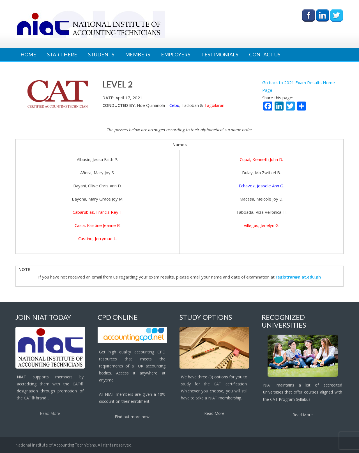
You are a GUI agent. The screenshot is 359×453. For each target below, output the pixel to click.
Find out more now (132, 416)
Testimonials (219, 54)
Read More (50, 413)
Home (28, 54)
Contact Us (264, 54)
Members (137, 54)
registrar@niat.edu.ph (298, 277)
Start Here (62, 54)
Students (101, 54)
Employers (175, 54)
